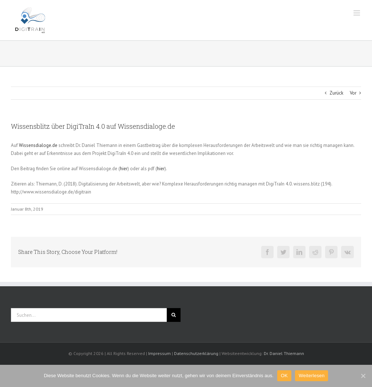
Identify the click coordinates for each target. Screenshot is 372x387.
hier (124, 168)
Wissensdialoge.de (38, 145)
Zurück (336, 93)
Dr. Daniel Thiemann (284, 353)
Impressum (159, 353)
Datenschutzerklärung (196, 353)
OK (284, 375)
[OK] (363, 375)
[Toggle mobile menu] (357, 13)
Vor (353, 93)
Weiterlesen (311, 375)
